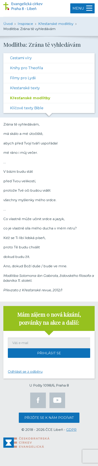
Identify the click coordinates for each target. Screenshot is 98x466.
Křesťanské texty (25, 88)
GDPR (71, 430)
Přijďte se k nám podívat (49, 417)
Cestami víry (21, 58)
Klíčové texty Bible (26, 108)
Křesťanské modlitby (30, 98)
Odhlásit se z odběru (25, 371)
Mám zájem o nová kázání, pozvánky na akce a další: (49, 318)
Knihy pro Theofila (26, 68)
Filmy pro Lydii (23, 78)
